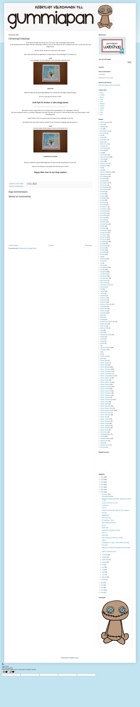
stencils (102, 339)
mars (103, 574)
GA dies (102, 269)
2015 (102, 492)
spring (102, 330)
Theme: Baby (104, 365)
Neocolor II (103, 298)
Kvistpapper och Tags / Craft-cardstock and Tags (115, 542)
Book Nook (103, 133)
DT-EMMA (103, 198)
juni (103, 567)
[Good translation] (5, 672)
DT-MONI (103, 228)
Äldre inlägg (88, 245)
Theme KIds (103, 360)
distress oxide (104, 174)
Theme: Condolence (106, 371)
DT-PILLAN (103, 239)
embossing (103, 259)
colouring (102, 159)
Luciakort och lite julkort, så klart (111, 530)
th (100, 352)
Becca (102, 93)
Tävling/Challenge (18, 186)
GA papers (103, 271)
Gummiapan (102, 74)
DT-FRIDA (103, 202)
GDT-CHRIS (103, 282)
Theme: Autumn (104, 363)
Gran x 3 (104, 532)
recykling (102, 319)
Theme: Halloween (105, 395)
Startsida (51, 245)
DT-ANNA (103, 178)
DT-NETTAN (103, 233)
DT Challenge (104, 176)
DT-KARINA (103, 213)
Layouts (102, 291)
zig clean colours (105, 445)
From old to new (106, 518)
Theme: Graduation (105, 393)
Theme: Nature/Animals (107, 410)
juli (103, 564)
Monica (102, 106)
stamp (102, 332)
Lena (101, 101)
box (101, 135)
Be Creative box (104, 131)
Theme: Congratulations (107, 376)
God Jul (104, 508)
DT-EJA (102, 194)
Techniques (103, 349)
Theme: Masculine (105, 406)
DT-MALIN (103, 222)
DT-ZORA (103, 252)
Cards (102, 150)
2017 (102, 487)
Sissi (101, 112)
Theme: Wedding (105, 427)
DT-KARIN (103, 211)
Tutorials (102, 436)
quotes (102, 317)
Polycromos (103, 308)
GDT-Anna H (104, 280)
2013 (102, 585)
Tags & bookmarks (105, 347)
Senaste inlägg (13, 245)
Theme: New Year (105, 414)
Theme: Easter (104, 380)
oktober (104, 557)
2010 (102, 592)
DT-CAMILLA (104, 183)
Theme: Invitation (105, 397)
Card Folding (104, 148)
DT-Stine (102, 250)
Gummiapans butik (105, 285)
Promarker (103, 313)
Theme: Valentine (105, 425)
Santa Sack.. (105, 527)
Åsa (101, 114)
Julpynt (104, 540)
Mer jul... (104, 525)
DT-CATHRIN (104, 189)
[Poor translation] (12, 672)
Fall (101, 263)
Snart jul (104, 513)
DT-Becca (103, 181)
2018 (102, 484)
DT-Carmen (103, 185)
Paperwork (103, 302)
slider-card (103, 326)
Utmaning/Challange (107, 496)
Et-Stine (102, 261)
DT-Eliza (102, 196)
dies (101, 170)
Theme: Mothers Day (106, 408)
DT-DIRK (102, 191)
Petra (101, 110)
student (102, 343)
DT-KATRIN (103, 215)
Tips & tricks (103, 432)
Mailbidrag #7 (105, 515)
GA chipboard (104, 267)
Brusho (102, 142)
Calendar (102, 146)
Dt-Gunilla (103, 204)
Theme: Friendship (105, 386)
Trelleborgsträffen (105, 434)
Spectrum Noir (104, 328)
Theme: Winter (104, 430)
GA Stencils (103, 276)
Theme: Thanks (104, 423)
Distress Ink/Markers (106, 172)
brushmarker (103, 139)
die (101, 167)
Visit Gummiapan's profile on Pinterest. (109, 85)
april (103, 572)
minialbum (103, 295)
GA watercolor (104, 278)
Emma (102, 97)
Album (102, 124)
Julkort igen (105, 535)
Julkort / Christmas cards (109, 551)
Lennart (102, 293)
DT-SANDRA (104, 246)
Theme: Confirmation (106, 373)
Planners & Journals (106, 304)
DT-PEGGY (103, 235)
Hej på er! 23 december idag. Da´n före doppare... (116, 510)
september (105, 559)
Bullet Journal (104, 144)
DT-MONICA (103, 230)
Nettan (102, 108)
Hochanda (103, 287)
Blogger (76, 658)
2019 (102, 482)
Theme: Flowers (104, 384)
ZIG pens (102, 447)
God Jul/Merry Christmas (109, 522)
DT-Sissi (102, 248)
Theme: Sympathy (105, 421)
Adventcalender (104, 122)
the (101, 354)
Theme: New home (105, 412)
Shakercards (103, 324)
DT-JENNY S (104, 209)
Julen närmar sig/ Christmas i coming (112, 537)
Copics (102, 161)
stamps (102, 337)
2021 (102, 477)
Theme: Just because (106, 399)
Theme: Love (104, 402)
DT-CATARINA (104, 187)
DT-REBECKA (104, 241)
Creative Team (104, 163)
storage (102, 341)
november (105, 555)
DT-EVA (102, 200)
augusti (104, 562)
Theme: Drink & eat (105, 378)
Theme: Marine (104, 404)
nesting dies (103, 300)
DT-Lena (102, 217)
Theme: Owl (103, 417)
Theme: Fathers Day (106, 382)
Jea (101, 289)
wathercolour (104, 441)
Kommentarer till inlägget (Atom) (27, 248)
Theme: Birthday (105, 367)
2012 (102, 587)
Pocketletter (103, 306)
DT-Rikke (102, 243)
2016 (102, 489)
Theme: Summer (105, 419)
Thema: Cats (104, 356)
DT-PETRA (103, 237)
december (105, 494)
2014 (102, 582)
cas (101, 152)
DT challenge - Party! (108, 520)
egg (101, 256)
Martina (102, 103)
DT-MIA (102, 226)
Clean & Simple (104, 157)
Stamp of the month (105, 334)
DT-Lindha (103, 220)
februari (104, 577)
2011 (102, 590)
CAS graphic (103, 155)
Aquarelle (103, 126)
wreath (102, 443)
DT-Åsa (102, 254)
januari (104, 579)
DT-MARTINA (104, 224)
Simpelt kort (105, 505)
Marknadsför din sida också (106, 77)
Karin (101, 99)
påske (102, 315)
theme (102, 358)
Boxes (102, 137)
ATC (101, 129)
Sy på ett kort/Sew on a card (110, 503)
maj (103, 569)
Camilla (102, 95)
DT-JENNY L (103, 207)
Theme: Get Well (105, 388)
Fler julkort (105, 545)
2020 (102, 479)
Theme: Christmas (105, 369)
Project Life (103, 310)
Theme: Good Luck (105, 391)
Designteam (103, 165)
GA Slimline (103, 274)
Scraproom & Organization (107, 321)
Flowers (102, 265)
